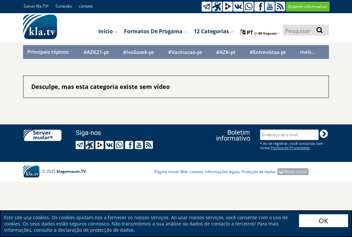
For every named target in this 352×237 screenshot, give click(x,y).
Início (107, 31)
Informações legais (222, 171)
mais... (307, 51)
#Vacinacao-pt (185, 52)
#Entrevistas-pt (268, 52)
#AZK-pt (226, 52)
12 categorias (214, 31)
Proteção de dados (258, 171)
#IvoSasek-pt (138, 52)
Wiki (184, 171)
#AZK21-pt (96, 52)
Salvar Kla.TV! (36, 6)
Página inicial (167, 171)
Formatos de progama (155, 31)
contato (86, 6)
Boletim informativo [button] (307, 7)
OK (323, 220)
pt (260, 32)
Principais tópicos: (48, 51)
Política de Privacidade (290, 147)
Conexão (64, 6)
